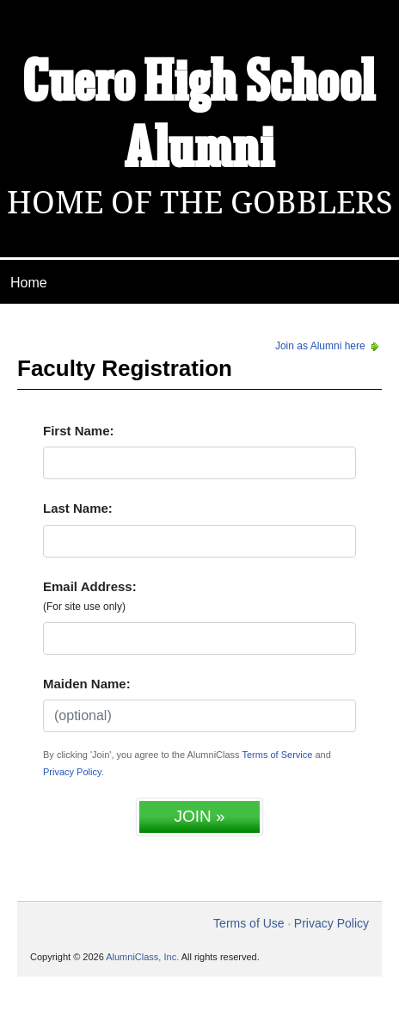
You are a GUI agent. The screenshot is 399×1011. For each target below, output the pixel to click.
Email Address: (90, 596)
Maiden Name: (87, 683)
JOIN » (199, 816)
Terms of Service (277, 754)
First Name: (78, 430)
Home (28, 282)
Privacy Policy (72, 772)
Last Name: (78, 508)
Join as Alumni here (328, 346)
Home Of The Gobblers (200, 202)
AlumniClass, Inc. (142, 957)
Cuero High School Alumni (199, 117)
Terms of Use (248, 923)
